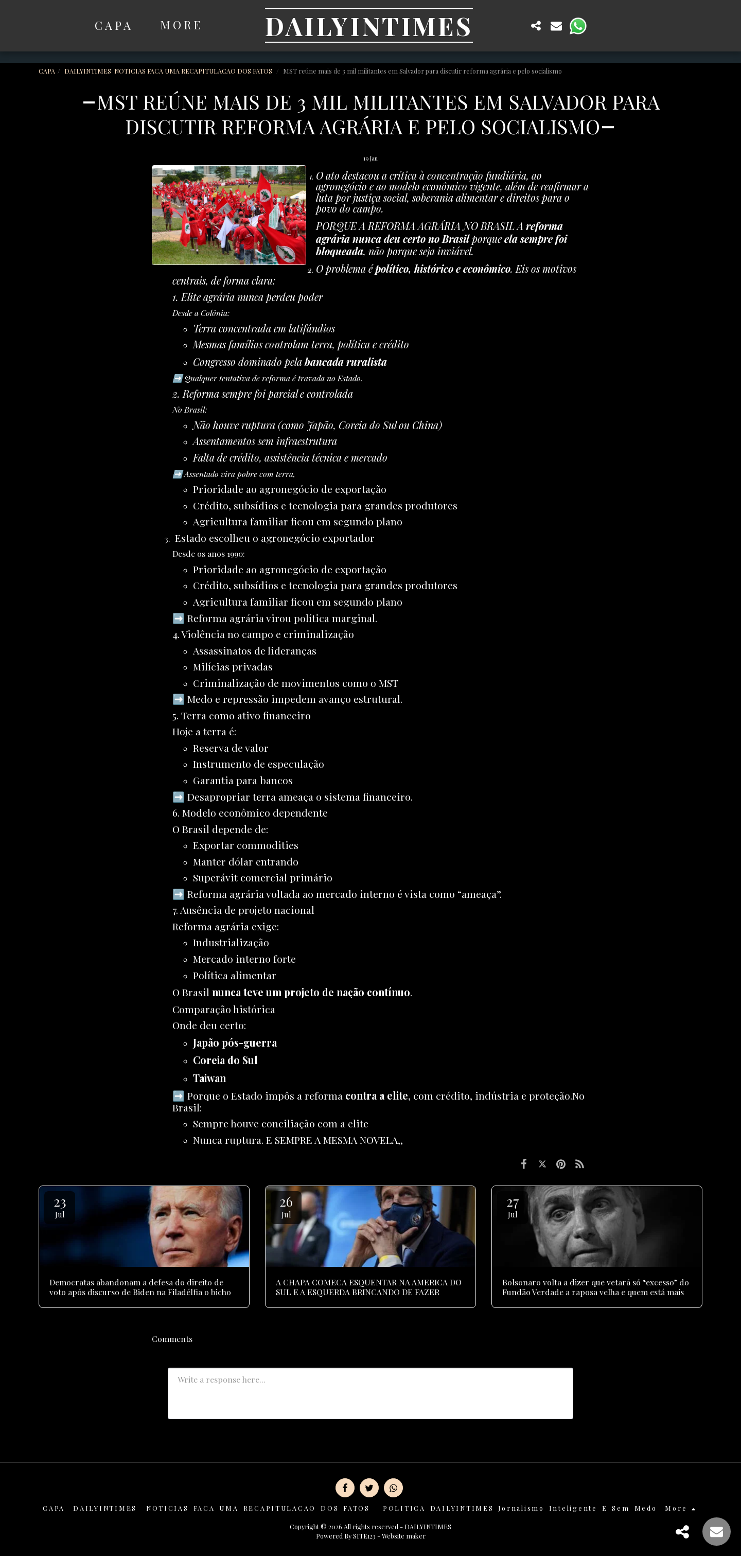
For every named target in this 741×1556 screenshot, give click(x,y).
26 (286, 1205)
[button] (515, 25)
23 (59, 1205)
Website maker (404, 1535)
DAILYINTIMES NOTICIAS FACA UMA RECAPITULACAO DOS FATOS (169, 70)
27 (512, 1205)
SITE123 (364, 1535)
